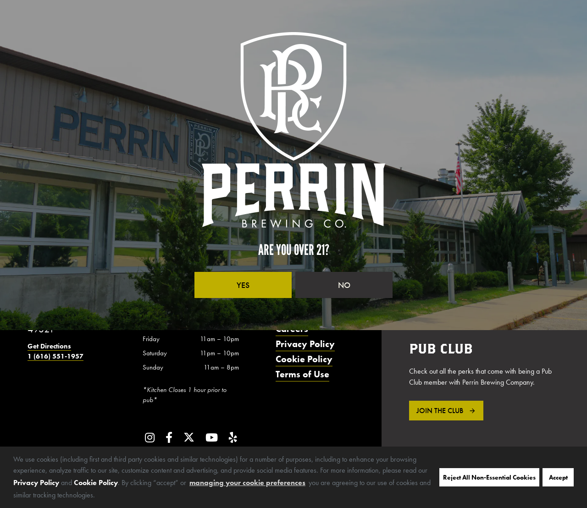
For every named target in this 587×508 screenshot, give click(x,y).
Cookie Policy (96, 482)
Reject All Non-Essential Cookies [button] (489, 477)
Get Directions (49, 346)
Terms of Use (302, 374)
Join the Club (439, 410)
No (344, 285)
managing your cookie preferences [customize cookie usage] (247, 482)
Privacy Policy (36, 482)
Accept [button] (558, 477)
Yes (243, 285)
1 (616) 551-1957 (55, 356)
